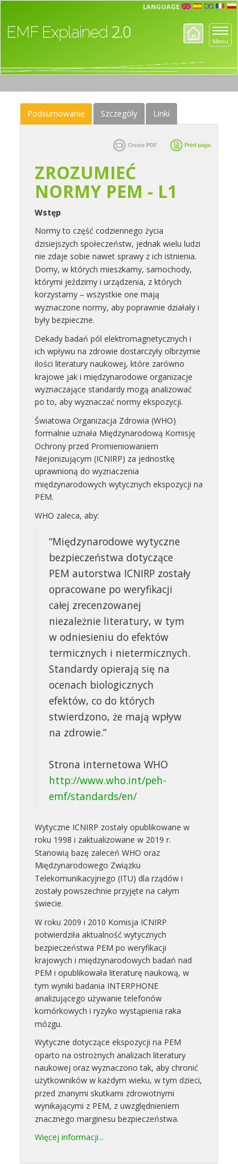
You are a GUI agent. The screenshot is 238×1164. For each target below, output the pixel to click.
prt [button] (209, 6)
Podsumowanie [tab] (56, 113)
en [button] (186, 6)
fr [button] (220, 6)
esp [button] (197, 6)
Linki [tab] (161, 113)
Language (161, 6)
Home (193, 33)
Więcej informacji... (69, 1137)
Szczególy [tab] (119, 113)
